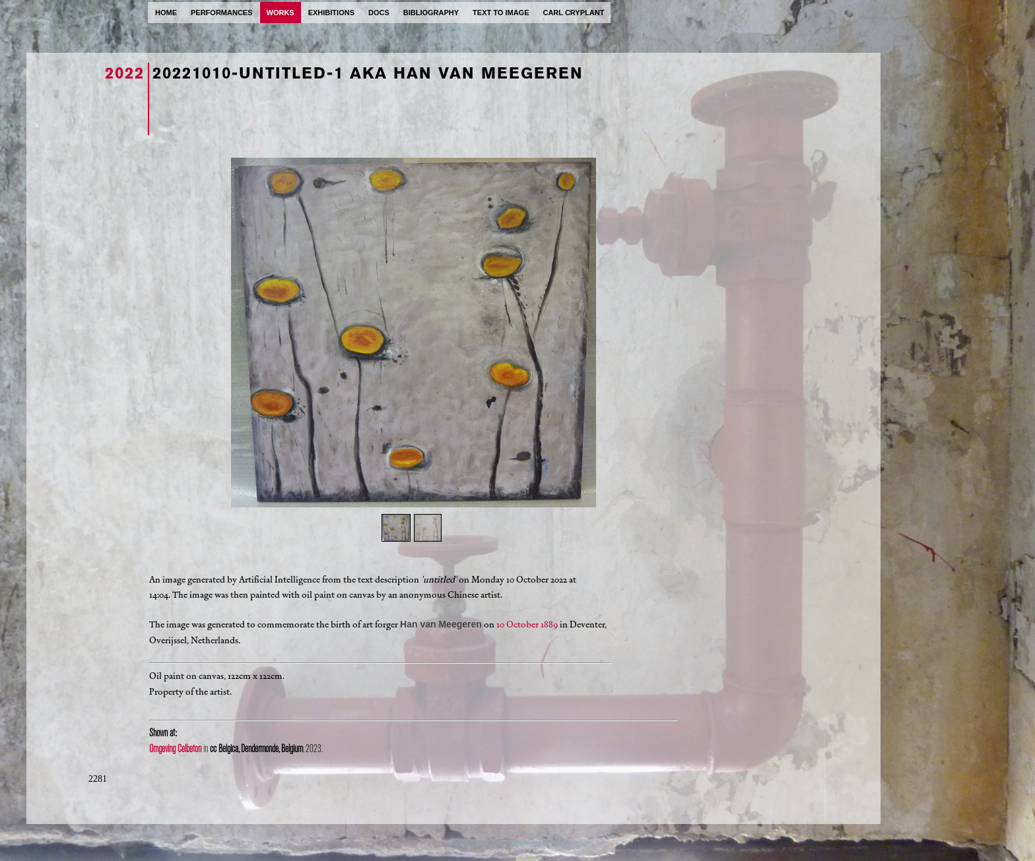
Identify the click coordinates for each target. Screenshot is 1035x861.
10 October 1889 (527, 624)
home (166, 12)
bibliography (431, 12)
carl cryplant (573, 12)
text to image (501, 12)
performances (222, 12)
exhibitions (331, 12)
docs (378, 12)
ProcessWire (570, 842)
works (280, 12)
